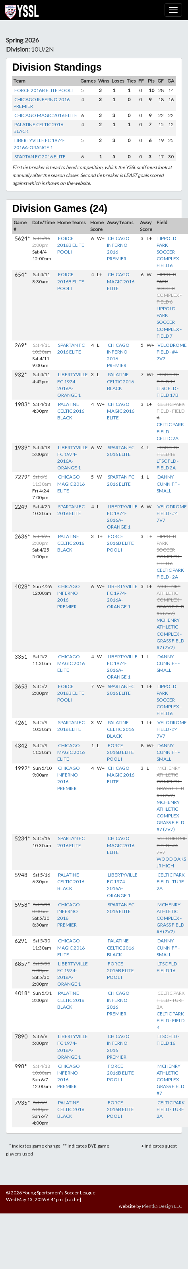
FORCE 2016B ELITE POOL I (44, 90)
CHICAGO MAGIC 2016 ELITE (45, 115)
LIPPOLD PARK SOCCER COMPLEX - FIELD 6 (169, 252)
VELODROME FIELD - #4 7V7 (172, 351)
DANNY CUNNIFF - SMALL (168, 483)
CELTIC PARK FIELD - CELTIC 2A (170, 431)
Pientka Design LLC (162, 1206)
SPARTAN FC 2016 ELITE (40, 157)
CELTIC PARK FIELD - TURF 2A (171, 881)
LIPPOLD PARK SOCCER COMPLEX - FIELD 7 (169, 322)
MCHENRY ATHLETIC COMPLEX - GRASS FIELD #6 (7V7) (170, 918)
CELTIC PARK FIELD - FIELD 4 (170, 1020)
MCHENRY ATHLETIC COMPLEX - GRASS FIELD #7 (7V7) (170, 633)
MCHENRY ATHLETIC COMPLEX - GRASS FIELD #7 (170, 1079)
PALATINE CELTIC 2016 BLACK (120, 381)
